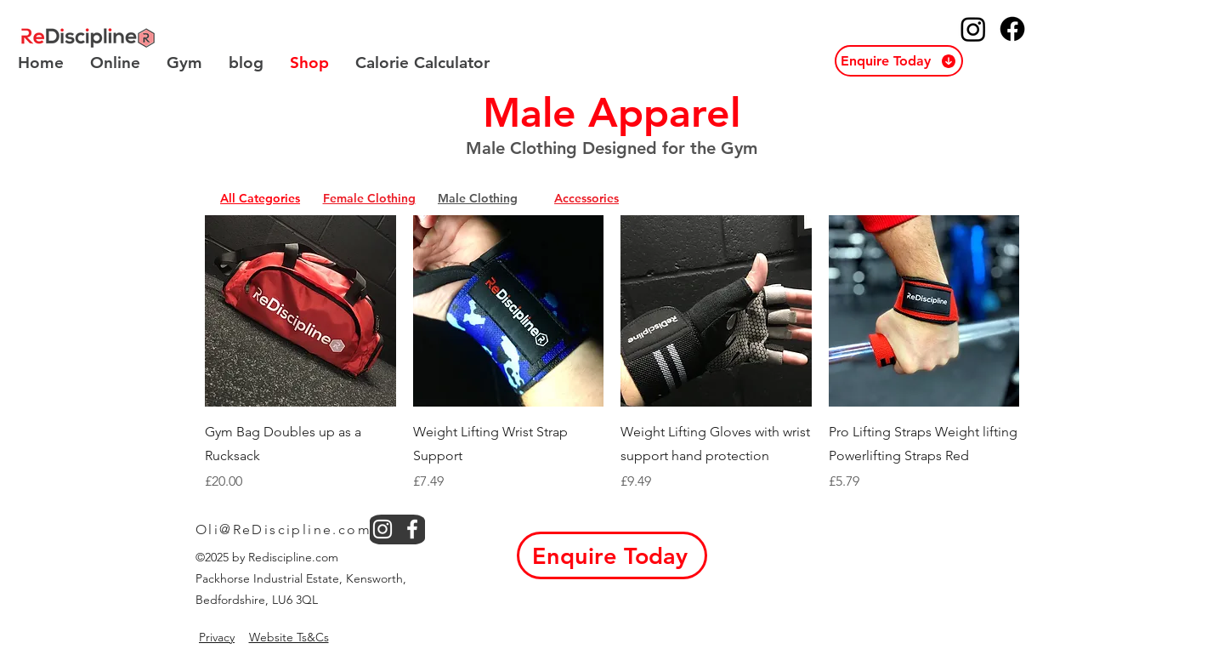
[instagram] (382, 529)
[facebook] (412, 529)
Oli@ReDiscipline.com (283, 529)
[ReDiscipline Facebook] (1012, 29)
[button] (899, 61)
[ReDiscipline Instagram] (973, 29)
